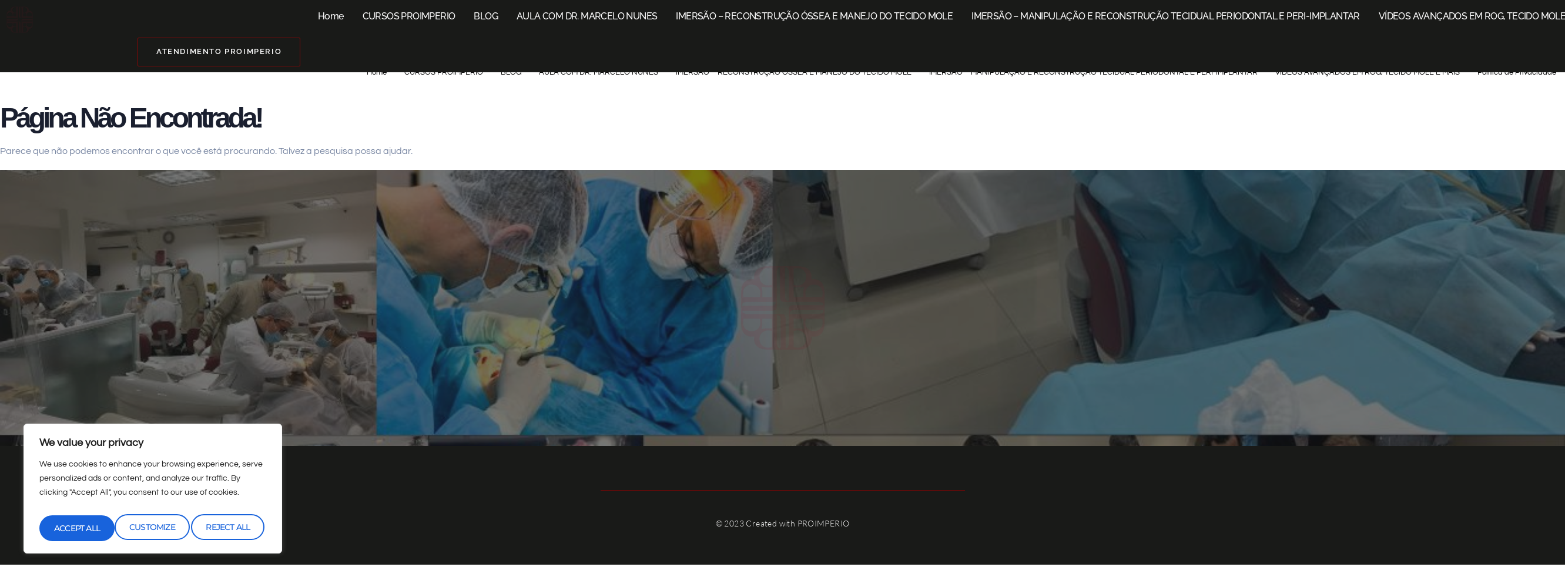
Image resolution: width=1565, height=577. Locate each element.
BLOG (486, 16)
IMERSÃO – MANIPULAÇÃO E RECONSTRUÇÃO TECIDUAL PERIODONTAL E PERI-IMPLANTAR (1165, 16)
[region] (153, 491)
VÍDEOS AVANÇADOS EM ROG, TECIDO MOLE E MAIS (1345, 72)
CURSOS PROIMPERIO (409, 16)
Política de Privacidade (1512, 72)
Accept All (230, 528)
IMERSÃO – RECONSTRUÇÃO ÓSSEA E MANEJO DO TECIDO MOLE (814, 16)
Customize (76, 528)
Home (331, 16)
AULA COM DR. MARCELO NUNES (587, 16)
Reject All (152, 528)
